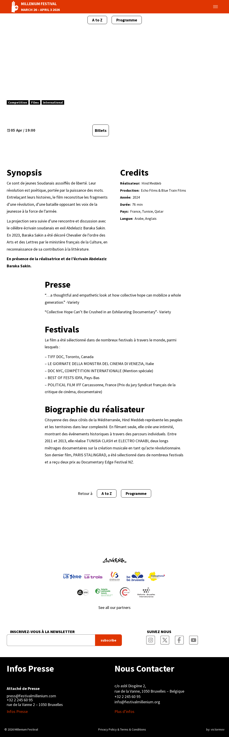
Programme (126, 20)
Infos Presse (30, 668)
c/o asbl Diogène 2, (130, 685)
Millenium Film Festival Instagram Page (150, 638)
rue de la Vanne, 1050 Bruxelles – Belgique (149, 691)
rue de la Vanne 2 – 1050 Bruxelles (35, 704)
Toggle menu (210, 6)
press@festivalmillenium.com (31, 696)
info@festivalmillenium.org (137, 701)
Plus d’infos (124, 712)
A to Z (97, 20)
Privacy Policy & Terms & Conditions (122, 729)
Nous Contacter (144, 668)
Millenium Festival (26, 729)
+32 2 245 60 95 (20, 700)
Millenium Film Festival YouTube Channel (193, 638)
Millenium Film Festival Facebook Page (179, 638)
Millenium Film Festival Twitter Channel (165, 638)
